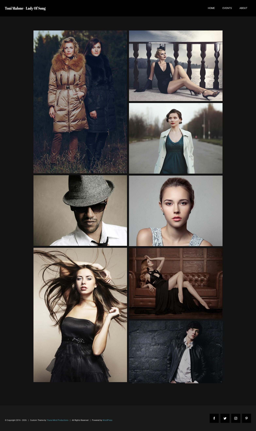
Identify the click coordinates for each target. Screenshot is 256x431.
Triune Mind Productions (57, 420)
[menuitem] (211, 8)
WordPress (107, 420)
